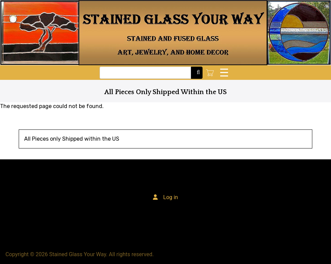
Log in (170, 197)
